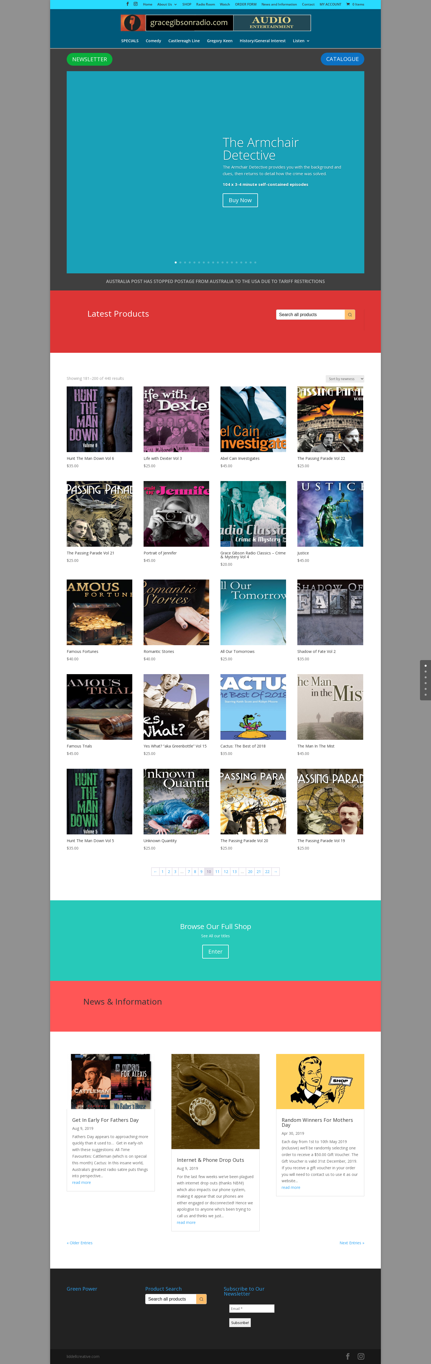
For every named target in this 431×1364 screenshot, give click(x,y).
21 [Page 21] (259, 871)
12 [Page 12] (226, 871)
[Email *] (251, 1308)
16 (246, 262)
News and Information (279, 5)
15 (241, 262)
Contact (308, 5)
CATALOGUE (342, 59)
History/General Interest (263, 41)
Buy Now (240, 200)
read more (81, 1182)
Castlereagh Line (184, 41)
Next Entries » (352, 1242)
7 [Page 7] (189, 871)
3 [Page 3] (175, 871)
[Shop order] (345, 379)
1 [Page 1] (162, 871)
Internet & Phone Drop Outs (210, 1160)
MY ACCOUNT (330, 5)
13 (232, 262)
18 (255, 262)
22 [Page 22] (267, 871)
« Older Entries (80, 1242)
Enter (215, 951)
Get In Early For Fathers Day (105, 1120)
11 (222, 262)
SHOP (186, 5)
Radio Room (205, 5)
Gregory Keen (220, 41)
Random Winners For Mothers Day (317, 1122)
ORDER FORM (246, 5)
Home (147, 5)
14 (237, 262)
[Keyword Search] (310, 314)
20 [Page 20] (250, 871)
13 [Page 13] (234, 871)
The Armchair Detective (261, 148)
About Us (164, 5)
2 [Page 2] (169, 871)
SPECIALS (130, 41)
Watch (225, 5)
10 (218, 262)
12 (227, 262)
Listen (299, 41)
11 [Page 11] (217, 871)
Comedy (153, 41)
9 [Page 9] (201, 871)
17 (251, 262)
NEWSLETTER (89, 59)
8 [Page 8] (195, 871)
